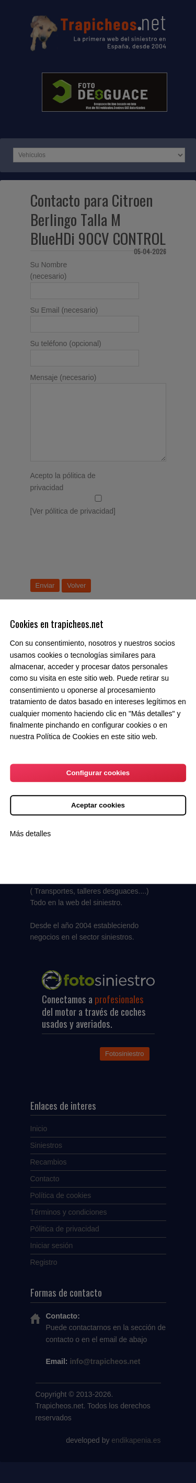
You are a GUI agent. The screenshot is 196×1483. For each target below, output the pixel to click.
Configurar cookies (98, 773)
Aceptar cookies (98, 805)
